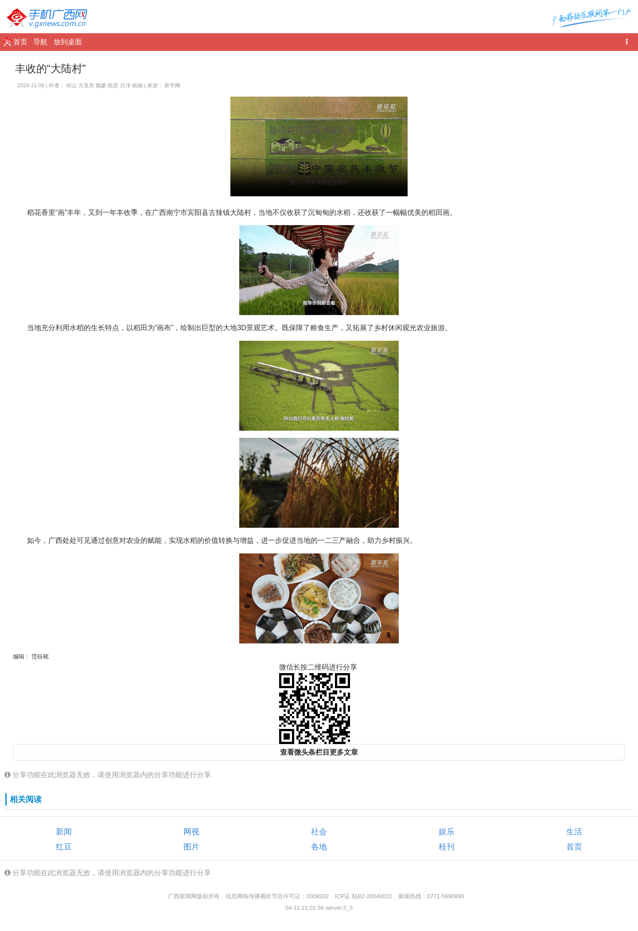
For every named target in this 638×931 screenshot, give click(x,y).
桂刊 (447, 846)
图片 (191, 846)
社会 (319, 831)
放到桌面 (68, 42)
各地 (319, 846)
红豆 (64, 846)
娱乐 (447, 831)
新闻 (64, 831)
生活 (574, 831)
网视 (191, 831)
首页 (21, 42)
